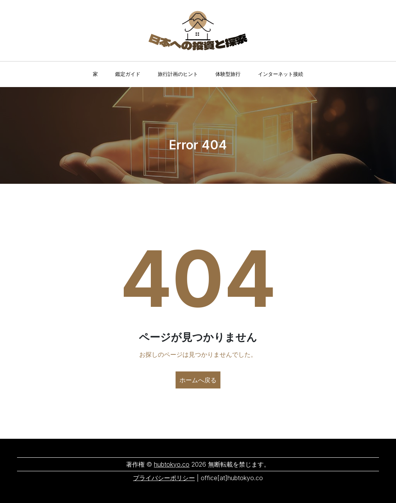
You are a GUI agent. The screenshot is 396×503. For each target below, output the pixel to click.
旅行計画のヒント (178, 74)
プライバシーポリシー (164, 478)
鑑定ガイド (127, 74)
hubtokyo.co (171, 464)
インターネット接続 (280, 74)
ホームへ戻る (198, 380)
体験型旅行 (228, 74)
